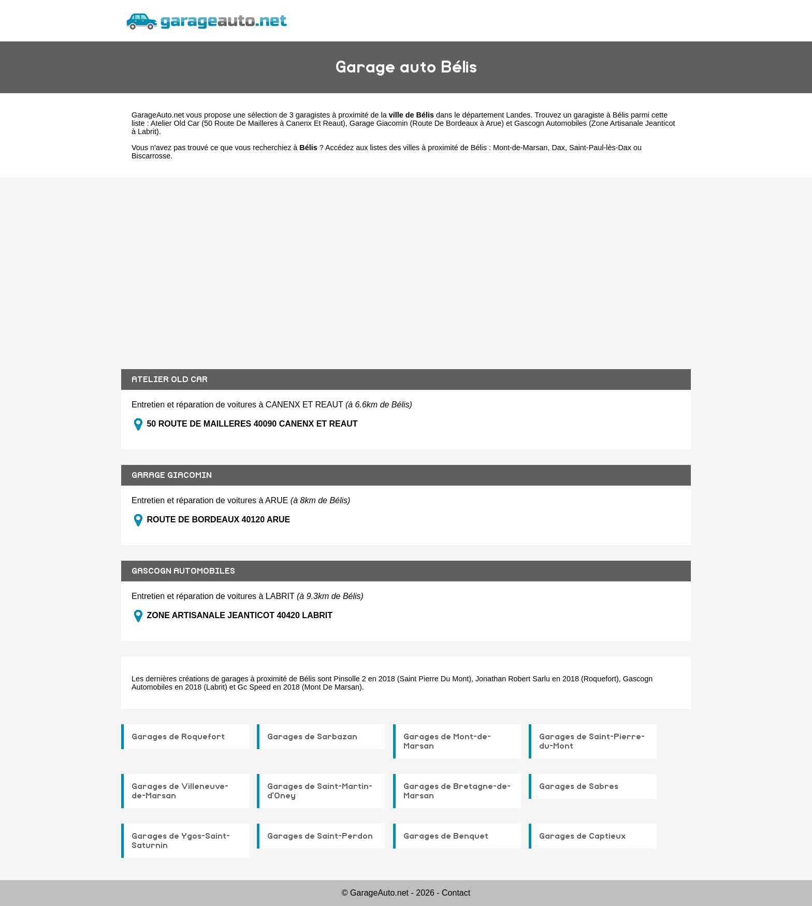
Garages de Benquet (445, 836)
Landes (518, 115)
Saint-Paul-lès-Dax (600, 147)
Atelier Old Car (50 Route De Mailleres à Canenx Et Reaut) (248, 123)
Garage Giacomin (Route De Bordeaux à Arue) (427, 123)
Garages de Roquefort (178, 737)
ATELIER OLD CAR (170, 379)
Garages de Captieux (582, 836)
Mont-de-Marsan (520, 147)
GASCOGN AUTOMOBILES (183, 571)
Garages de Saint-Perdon (320, 836)
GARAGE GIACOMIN (172, 475)
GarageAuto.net (158, 115)
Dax (558, 147)
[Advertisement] (406, 265)
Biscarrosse (151, 156)
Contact (456, 892)
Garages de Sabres (578, 786)
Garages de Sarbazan (312, 737)
